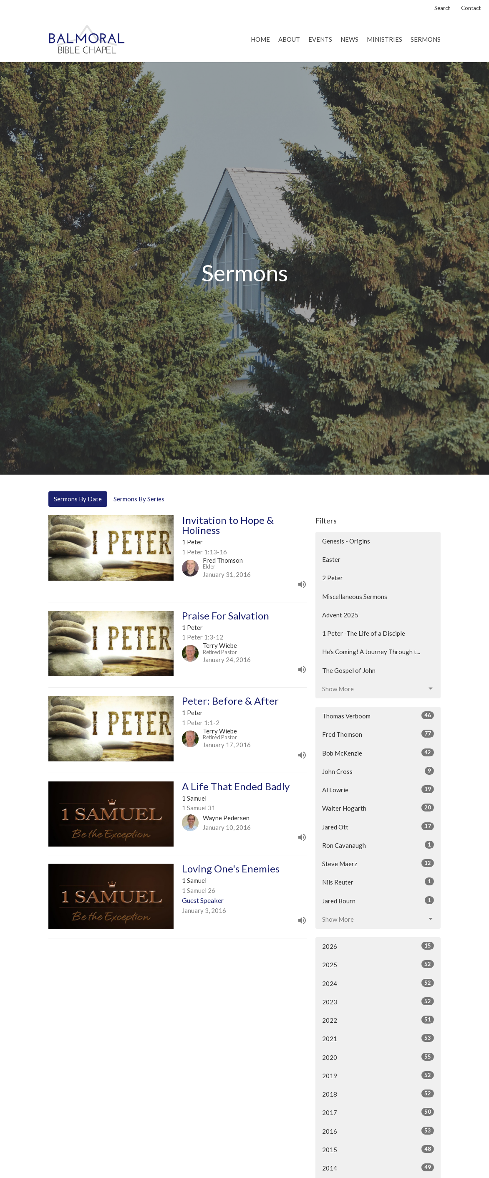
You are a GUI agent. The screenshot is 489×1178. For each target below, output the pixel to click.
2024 (378, 983)
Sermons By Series (138, 499)
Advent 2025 (340, 615)
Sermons (426, 39)
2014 (378, 1167)
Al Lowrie (378, 789)
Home (260, 39)
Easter (331, 559)
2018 (378, 1094)
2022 (378, 1020)
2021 (378, 1038)
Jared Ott (378, 826)
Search (442, 8)
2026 (378, 946)
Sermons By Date (78, 499)
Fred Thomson (378, 734)
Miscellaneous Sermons (354, 596)
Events (320, 39)
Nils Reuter (378, 881)
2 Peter (332, 577)
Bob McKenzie (378, 752)
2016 (378, 1131)
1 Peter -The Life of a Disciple (363, 633)
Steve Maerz (378, 863)
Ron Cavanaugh (378, 845)
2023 (378, 1001)
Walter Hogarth (378, 808)
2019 (378, 1075)
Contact (471, 8)
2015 (378, 1149)
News (349, 39)
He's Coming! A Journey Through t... (371, 651)
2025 (378, 964)
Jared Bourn (378, 900)
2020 (378, 1057)
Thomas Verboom (378, 715)
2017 (378, 1112)
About (289, 39)
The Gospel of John (349, 670)
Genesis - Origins (346, 541)
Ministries (384, 39)
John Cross (378, 771)
